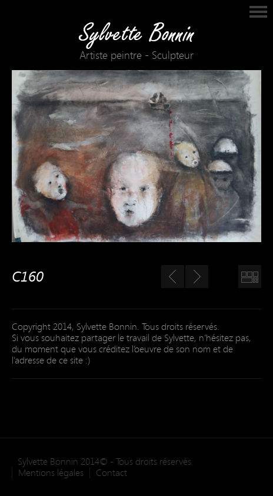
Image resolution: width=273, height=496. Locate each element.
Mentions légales (51, 472)
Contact (111, 472)
